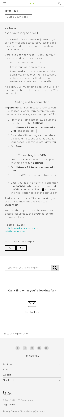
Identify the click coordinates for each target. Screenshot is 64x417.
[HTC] (32, 3)
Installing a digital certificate (21, 228)
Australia (34, 356)
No (21, 248)
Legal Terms (9, 404)
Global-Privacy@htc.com (32, 411)
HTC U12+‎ (31, 333)
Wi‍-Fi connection (15, 231)
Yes (10, 248)
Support (17, 333)
